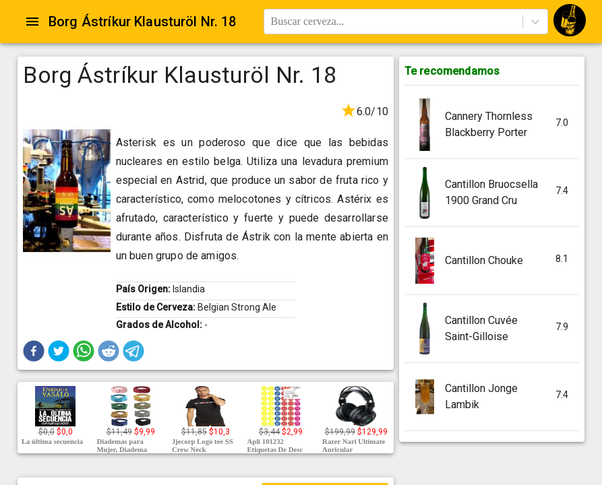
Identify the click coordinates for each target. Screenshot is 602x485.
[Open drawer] (32, 21)
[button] (33, 351)
